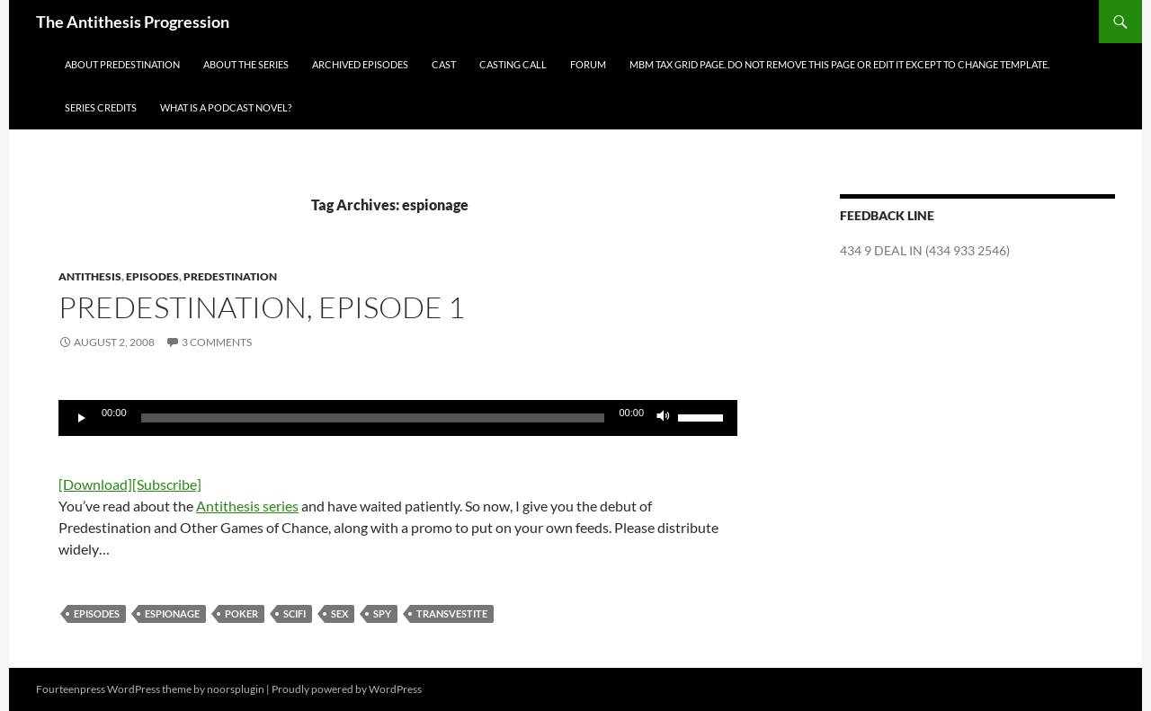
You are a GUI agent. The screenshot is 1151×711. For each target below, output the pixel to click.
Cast (444, 64)
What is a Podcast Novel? (225, 107)
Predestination (230, 276)
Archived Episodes (360, 64)
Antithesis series (247, 505)
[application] (397, 418)
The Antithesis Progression (132, 21)
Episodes (152, 276)
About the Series (246, 64)
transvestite (451, 613)
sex (339, 613)
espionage (172, 613)
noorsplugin (235, 689)
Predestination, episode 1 (261, 307)
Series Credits (101, 107)
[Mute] (664, 418)
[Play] (82, 418)
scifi (294, 613)
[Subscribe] (166, 484)
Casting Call (513, 64)
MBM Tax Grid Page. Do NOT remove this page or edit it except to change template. (839, 64)
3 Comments (217, 342)
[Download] (95, 484)
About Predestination (122, 64)
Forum (588, 64)
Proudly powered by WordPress (347, 689)
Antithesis (89, 276)
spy (382, 613)
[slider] (373, 417)
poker (241, 613)
